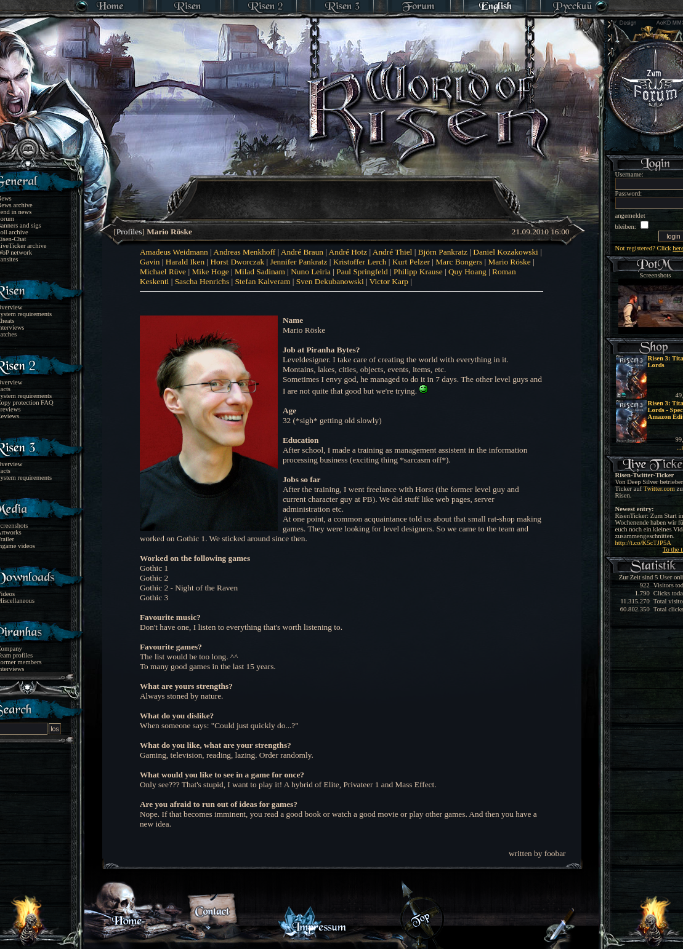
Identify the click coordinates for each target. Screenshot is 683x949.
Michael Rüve (163, 271)
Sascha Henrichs (202, 281)
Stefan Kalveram (262, 281)
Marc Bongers (458, 261)
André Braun (302, 251)
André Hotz (348, 251)
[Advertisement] (342, 190)
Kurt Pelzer (411, 261)
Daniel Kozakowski (505, 251)
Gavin (150, 261)
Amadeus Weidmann (174, 251)
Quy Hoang (467, 271)
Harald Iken (185, 261)
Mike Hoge (210, 271)
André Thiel (393, 251)
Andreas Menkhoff (244, 251)
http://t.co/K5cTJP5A (643, 542)
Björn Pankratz (442, 251)
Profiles (129, 231)
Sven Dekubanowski (330, 281)
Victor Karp (389, 281)
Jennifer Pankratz (299, 261)
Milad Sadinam (260, 271)
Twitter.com (659, 488)
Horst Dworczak (237, 261)
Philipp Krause (418, 271)
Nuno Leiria (311, 271)
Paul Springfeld (361, 271)
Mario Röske (509, 261)
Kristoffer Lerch (360, 261)
